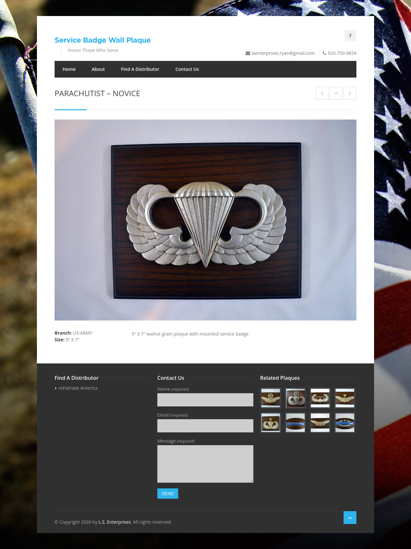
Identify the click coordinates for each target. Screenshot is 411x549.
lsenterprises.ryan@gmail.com (283, 53)
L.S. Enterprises (115, 522)
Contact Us (187, 69)
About (98, 69)
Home (69, 69)
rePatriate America (78, 388)
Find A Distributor (140, 69)
